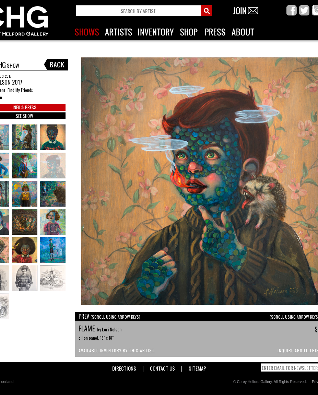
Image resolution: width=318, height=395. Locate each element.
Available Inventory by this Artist (117, 350)
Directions (124, 367)
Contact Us (162, 367)
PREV (109, 316)
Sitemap (197, 367)
